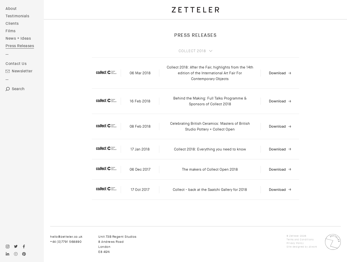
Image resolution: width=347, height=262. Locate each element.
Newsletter (22, 71)
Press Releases (20, 46)
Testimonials (17, 16)
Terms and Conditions (300, 239)
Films (11, 31)
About (11, 8)
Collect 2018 (192, 51)
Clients (12, 23)
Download (277, 73)
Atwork (313, 246)
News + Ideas (18, 38)
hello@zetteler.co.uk (66, 237)
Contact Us (16, 63)
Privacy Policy (295, 243)
